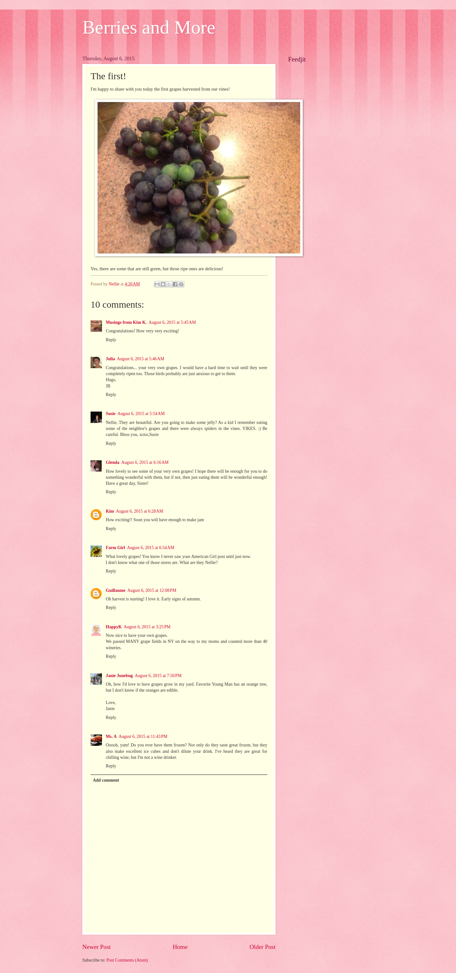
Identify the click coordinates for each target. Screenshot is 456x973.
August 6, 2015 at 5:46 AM (140, 358)
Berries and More (148, 27)
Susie (111, 413)
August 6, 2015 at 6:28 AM (139, 511)
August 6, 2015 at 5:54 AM (141, 413)
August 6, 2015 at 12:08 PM (151, 590)
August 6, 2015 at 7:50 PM (158, 675)
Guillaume (115, 590)
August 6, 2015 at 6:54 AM (150, 547)
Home (180, 947)
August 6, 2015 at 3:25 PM (147, 626)
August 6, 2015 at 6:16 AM (144, 462)
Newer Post (96, 947)
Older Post (263, 947)
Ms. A (111, 736)
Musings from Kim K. (126, 322)
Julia (110, 358)
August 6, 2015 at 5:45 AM (172, 322)
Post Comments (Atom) (127, 960)
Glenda (112, 462)
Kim (110, 511)
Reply (111, 339)
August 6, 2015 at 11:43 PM (143, 736)
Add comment (106, 780)
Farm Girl (115, 547)
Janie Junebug (119, 675)
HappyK (114, 626)
